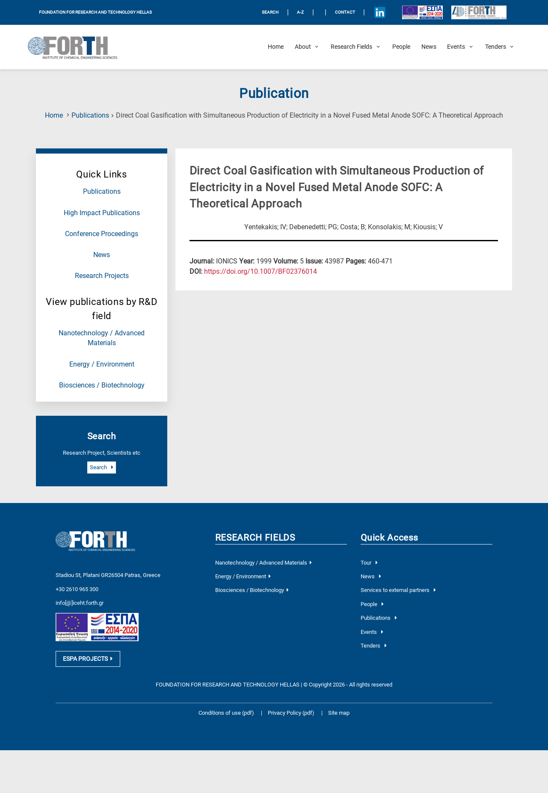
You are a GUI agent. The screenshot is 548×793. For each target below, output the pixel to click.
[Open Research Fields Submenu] (351, 47)
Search (101, 467)
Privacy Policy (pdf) (292, 716)
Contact (345, 12)
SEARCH (270, 12)
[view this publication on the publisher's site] (260, 271)
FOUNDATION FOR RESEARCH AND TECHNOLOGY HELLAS (95, 12)
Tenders (373, 645)
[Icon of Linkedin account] (380, 12)
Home (54, 115)
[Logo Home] (77, 47)
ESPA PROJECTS (88, 662)
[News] (428, 47)
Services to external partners (398, 590)
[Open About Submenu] (303, 47)
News (101, 255)
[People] (401, 47)
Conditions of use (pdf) (226, 716)
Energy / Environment (101, 364)
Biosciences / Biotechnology (102, 385)
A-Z (300, 12)
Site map (339, 716)
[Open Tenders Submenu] (495, 47)
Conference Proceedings (101, 234)
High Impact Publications (102, 213)
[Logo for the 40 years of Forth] (478, 12)
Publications (90, 115)
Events (372, 632)
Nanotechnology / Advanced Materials (263, 562)
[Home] (276, 47)
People (372, 604)
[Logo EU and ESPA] (422, 12)
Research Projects (102, 276)
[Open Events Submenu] (456, 47)
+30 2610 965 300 (77, 588)
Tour (369, 562)
